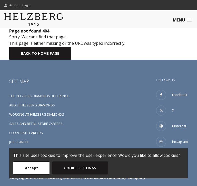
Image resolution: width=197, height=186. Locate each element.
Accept (31, 168)
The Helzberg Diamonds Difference (39, 96)
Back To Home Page (40, 53)
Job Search (18, 142)
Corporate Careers (26, 132)
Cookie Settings (80, 168)
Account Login (17, 5)
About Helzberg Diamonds (32, 105)
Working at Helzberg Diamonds (36, 114)
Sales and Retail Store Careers (36, 123)
